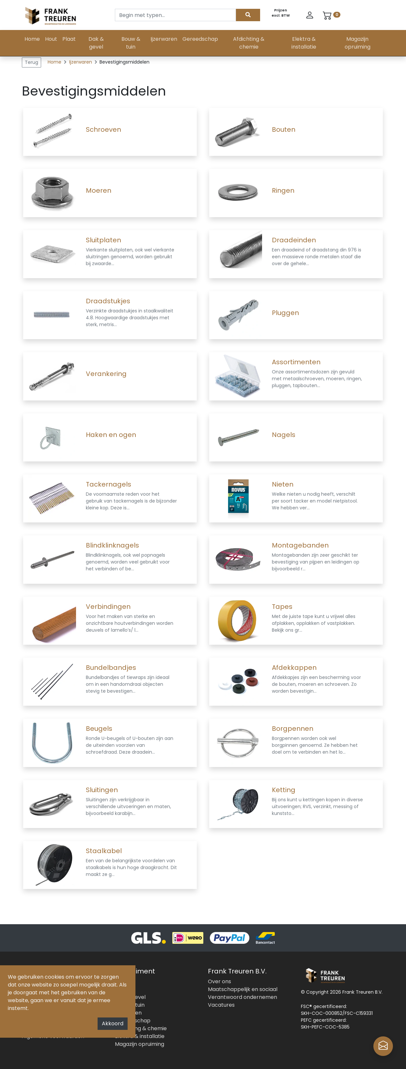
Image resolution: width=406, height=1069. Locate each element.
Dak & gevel (96, 43)
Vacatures (221, 1005)
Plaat (69, 39)
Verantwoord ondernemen (242, 997)
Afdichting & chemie (248, 43)
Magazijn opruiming (357, 43)
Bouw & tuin (130, 43)
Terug (31, 62)
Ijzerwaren (163, 39)
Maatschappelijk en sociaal (242, 989)
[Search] (175, 15)
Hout (51, 39)
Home (32, 39)
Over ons (219, 981)
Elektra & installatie (303, 43)
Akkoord (112, 1023)
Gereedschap (200, 39)
